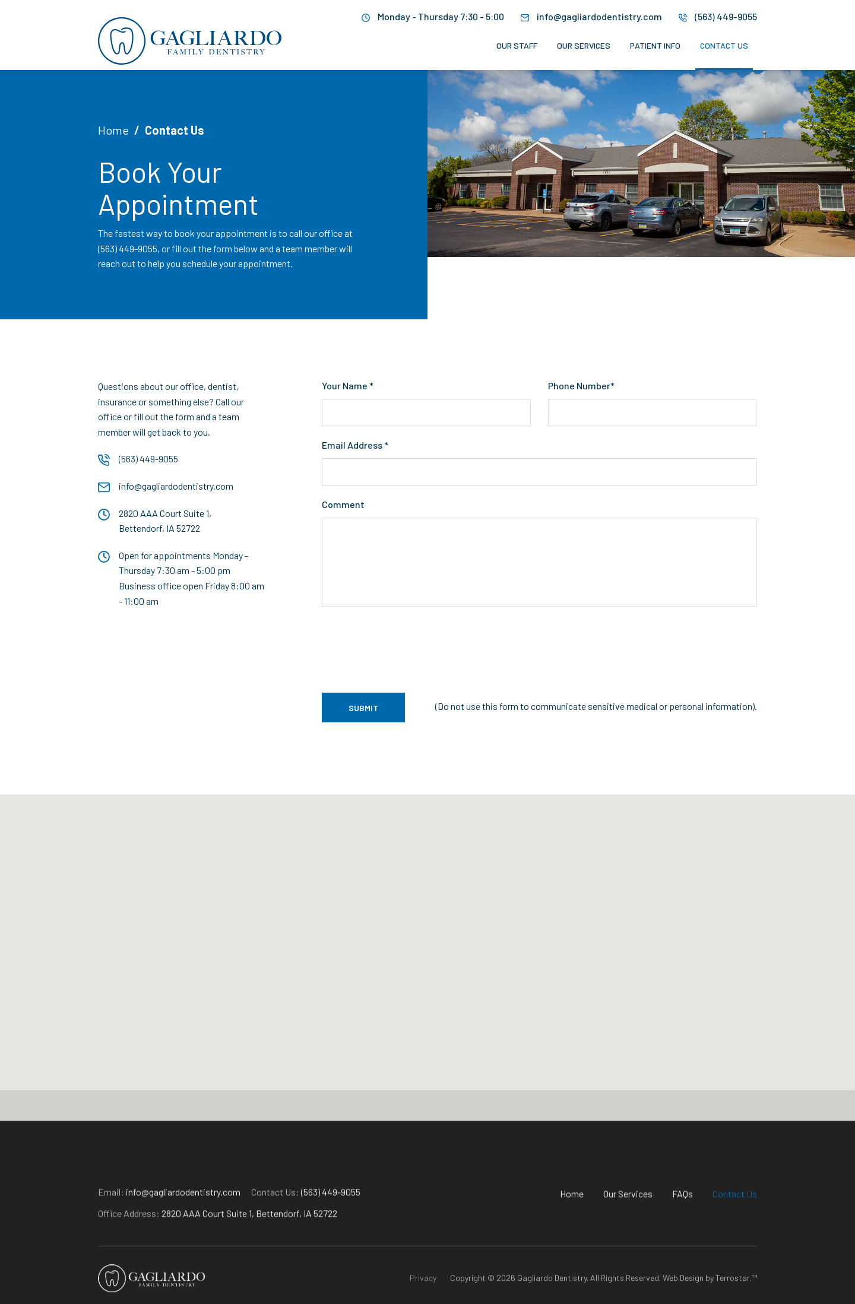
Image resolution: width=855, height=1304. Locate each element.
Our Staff (516, 45)
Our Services (583, 45)
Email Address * (355, 444)
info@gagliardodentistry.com (599, 16)
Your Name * (347, 385)
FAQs (682, 1235)
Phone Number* (581, 385)
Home (113, 130)
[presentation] (412, 649)
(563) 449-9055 (726, 16)
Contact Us (724, 45)
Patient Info (655, 45)
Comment (343, 504)
